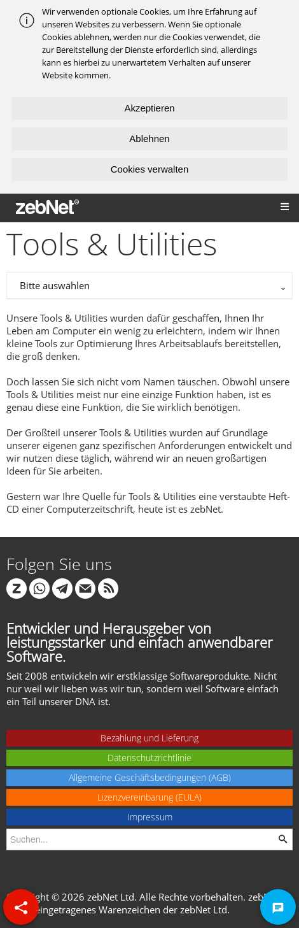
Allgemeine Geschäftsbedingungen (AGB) (150, 777)
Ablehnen (149, 138)
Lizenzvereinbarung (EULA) (149, 797)
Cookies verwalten (150, 169)
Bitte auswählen (55, 285)
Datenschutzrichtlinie (149, 758)
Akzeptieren (149, 108)
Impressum (149, 817)
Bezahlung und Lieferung (149, 738)
